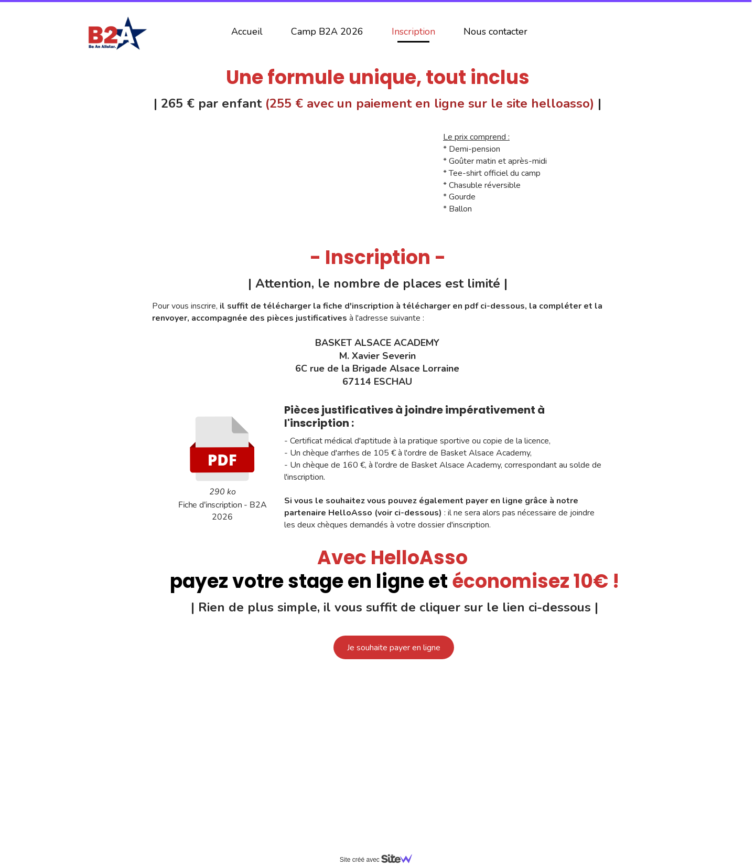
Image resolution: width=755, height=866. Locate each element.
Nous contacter (495, 31)
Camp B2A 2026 (327, 31)
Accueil (247, 31)
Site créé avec (380, 859)
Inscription (413, 31)
